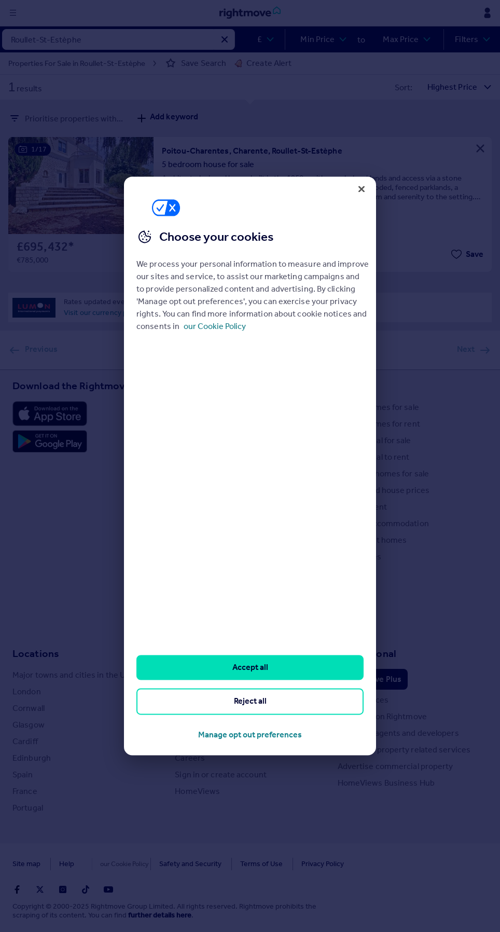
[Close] (361, 188)
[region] (250, 465)
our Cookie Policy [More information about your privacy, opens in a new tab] (215, 326)
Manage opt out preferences (250, 734)
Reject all (250, 701)
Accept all (250, 667)
